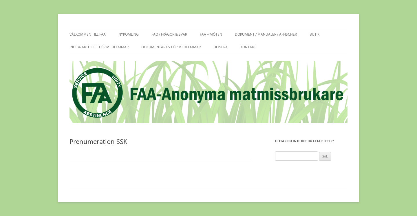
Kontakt (248, 47)
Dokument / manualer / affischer (266, 34)
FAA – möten (211, 34)
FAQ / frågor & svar (169, 34)
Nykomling (128, 34)
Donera (220, 47)
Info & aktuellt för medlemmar (99, 47)
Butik (314, 34)
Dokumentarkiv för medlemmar (171, 47)
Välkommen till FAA (88, 34)
